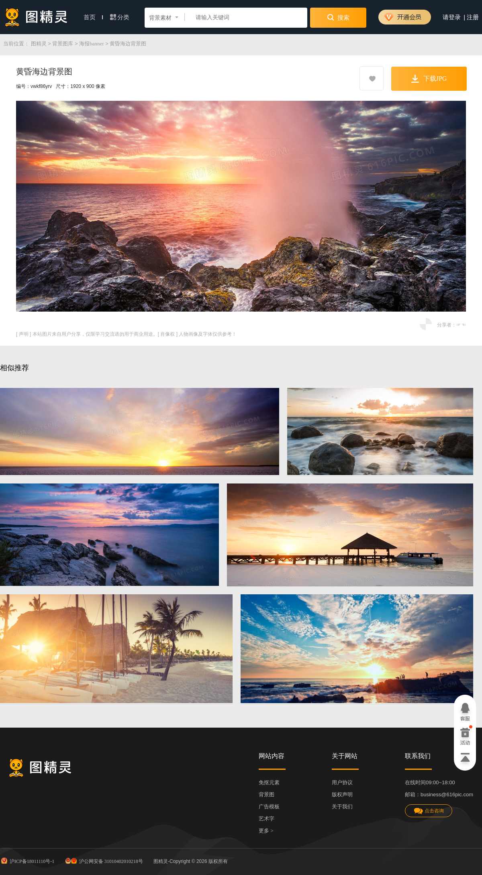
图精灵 (39, 44)
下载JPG (429, 79)
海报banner (91, 44)
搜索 (338, 17)
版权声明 (342, 794)
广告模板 (269, 807)
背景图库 (62, 44)
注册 (473, 17)
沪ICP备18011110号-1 (27, 861)
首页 (93, 17)
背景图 (266, 794)
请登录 (452, 17)
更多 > (266, 831)
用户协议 (342, 782)
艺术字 (266, 819)
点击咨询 (428, 811)
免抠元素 (269, 782)
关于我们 (342, 807)
